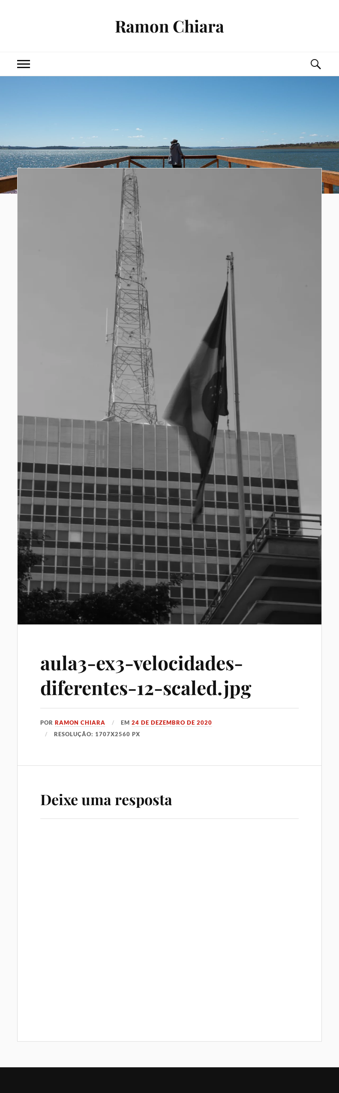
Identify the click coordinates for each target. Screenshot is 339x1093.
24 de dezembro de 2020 (172, 722)
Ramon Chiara (169, 26)
